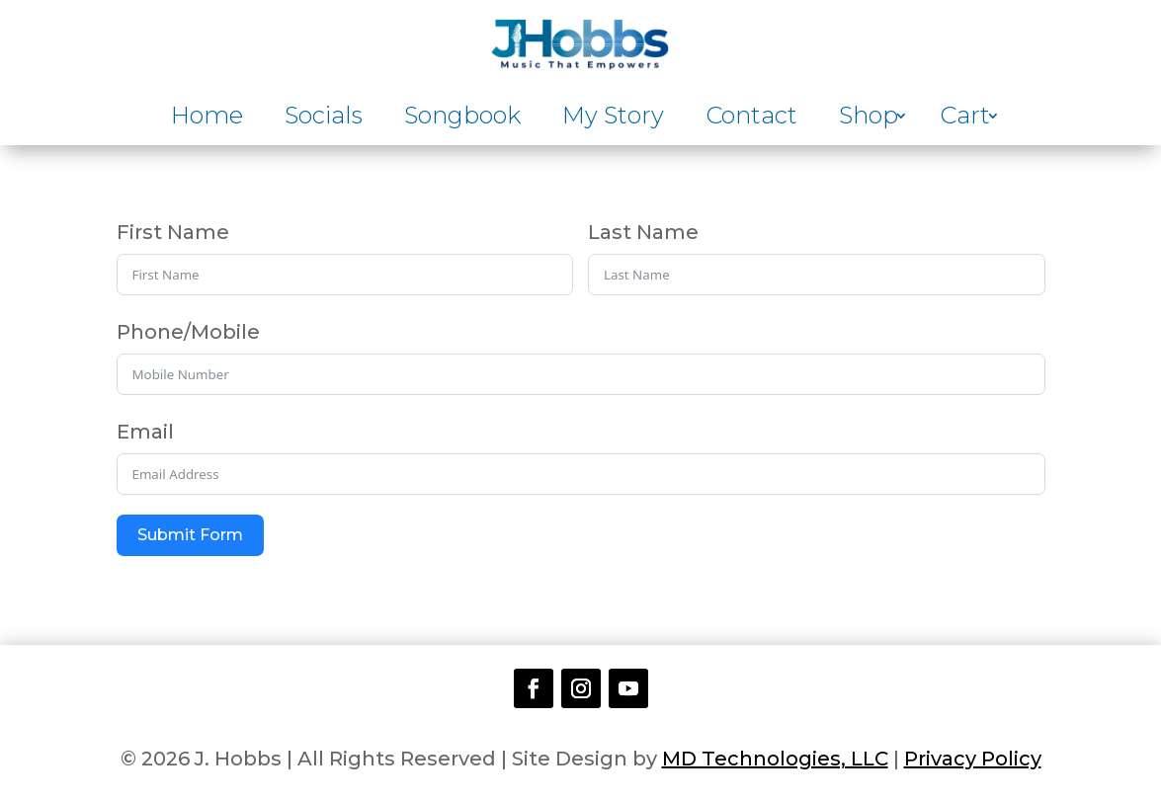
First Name (173, 232)
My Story (613, 119)
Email (145, 431)
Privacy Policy (972, 758)
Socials (324, 119)
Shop (868, 119)
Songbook (462, 119)
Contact (751, 119)
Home (207, 119)
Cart (965, 119)
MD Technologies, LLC (775, 758)
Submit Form (190, 534)
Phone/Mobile (188, 332)
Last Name (643, 232)
